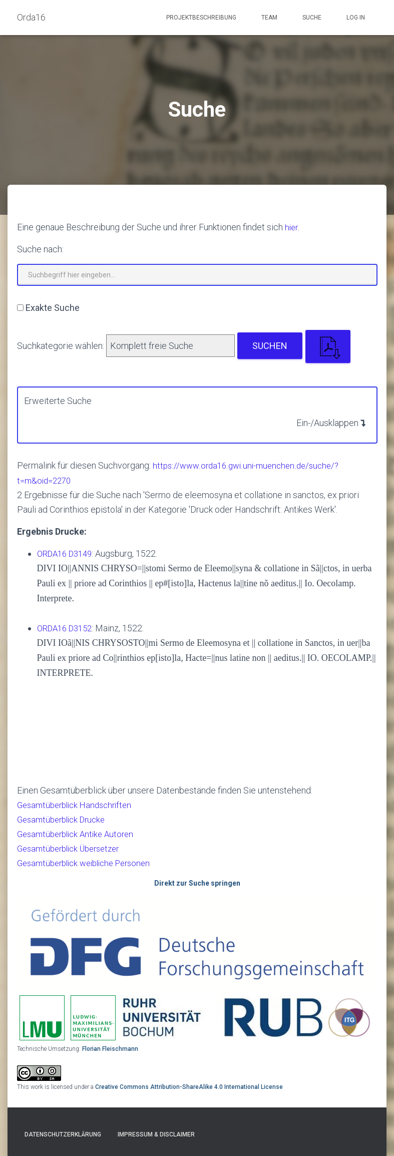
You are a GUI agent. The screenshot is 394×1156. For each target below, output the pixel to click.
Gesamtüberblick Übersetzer (73, 848)
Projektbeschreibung (201, 17)
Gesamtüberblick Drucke (65, 819)
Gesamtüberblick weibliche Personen (89, 863)
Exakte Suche (53, 307)
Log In (355, 17)
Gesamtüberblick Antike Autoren (79, 834)
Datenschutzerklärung (63, 1134)
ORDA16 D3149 (67, 553)
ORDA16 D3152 (67, 628)
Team (269, 17)
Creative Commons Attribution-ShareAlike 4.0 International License (189, 1086)
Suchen (269, 345)
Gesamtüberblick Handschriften (78, 805)
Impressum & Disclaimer (156, 1134)
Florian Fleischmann (110, 1048)
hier (292, 227)
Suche (311, 17)
